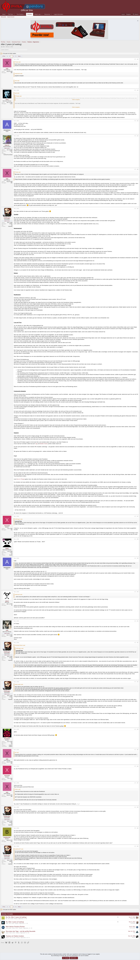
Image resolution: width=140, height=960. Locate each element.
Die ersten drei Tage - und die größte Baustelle (20, 931)
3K (26, 918)
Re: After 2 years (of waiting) (15, 922)
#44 (137, 135)
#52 (137, 642)
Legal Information (58, 14)
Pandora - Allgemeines (18, 918)
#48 (137, 539)
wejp (134, 932)
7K (29, 937)
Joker (3, 46)
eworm (7, 932)
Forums (29, 14)
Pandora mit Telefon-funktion (15, 936)
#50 (137, 591)
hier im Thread (21, 479)
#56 (137, 766)
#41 (137, 59)
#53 (137, 681)
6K (28, 932)
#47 (137, 516)
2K (27, 923)
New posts (3, 17)
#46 (137, 208)
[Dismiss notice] (137, 21)
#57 (137, 782)
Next (19, 56)
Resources (47, 14)
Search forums (10, 17)
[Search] (135, 14)
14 (29, 928)
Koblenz (10, 745)
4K (31, 928)
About (3, 14)
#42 (137, 90)
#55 (137, 749)
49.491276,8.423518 (8, 154)
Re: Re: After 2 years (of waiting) (16, 917)
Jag (36, 443)
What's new (37, 14)
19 (26, 932)
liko (6, 918)
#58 (137, 807)
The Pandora (20, 14)
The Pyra (10, 14)
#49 (137, 558)
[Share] (135, 59)
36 (27, 937)
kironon (7, 937)
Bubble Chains (44, 443)
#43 (137, 120)
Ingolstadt (10, 226)
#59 (137, 828)
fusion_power (8, 928)
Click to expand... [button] (76, 99)
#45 (137, 169)
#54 (137, 729)
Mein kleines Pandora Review (15, 926)
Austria (10, 555)
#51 (137, 621)
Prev (4, 56)
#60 (137, 846)
